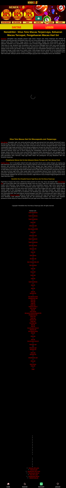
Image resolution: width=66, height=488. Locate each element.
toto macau (33, 308)
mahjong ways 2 (33, 306)
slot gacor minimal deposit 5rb (33, 313)
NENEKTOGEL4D (33, 478)
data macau (33, 364)
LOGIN (49, 27)
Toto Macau (4, 142)
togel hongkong (33, 282)
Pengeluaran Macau (33, 473)
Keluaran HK (33, 249)
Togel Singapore (33, 239)
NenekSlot (4, 38)
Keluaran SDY (33, 469)
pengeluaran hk (33, 315)
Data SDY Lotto (34, 474)
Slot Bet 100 (33, 258)
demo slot (33, 316)
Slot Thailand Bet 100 (33, 262)
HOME (8, 485)
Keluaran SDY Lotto (34, 468)
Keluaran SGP (33, 225)
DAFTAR (16, 27)
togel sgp (33, 275)
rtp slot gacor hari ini (33, 328)
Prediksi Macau (5, 163)
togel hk (33, 278)
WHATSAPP (41, 485)
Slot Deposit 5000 (33, 229)
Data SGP (33, 222)
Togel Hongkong (33, 212)
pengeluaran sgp (33, 298)
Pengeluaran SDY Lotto (34, 471)
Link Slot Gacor (33, 245)
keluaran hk (33, 293)
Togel (33, 369)
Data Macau (33, 255)
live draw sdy (33, 323)
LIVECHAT (57, 485)
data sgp (33, 300)
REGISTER (24, 485)
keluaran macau (14, 195)
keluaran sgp (33, 344)
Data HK (33, 252)
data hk (33, 285)
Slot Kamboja (33, 265)
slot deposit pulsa (33, 296)
